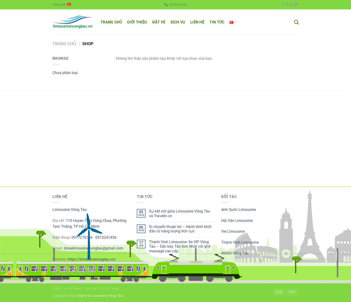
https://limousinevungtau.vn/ (91, 259)
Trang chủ (64, 43)
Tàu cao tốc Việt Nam (101, 288)
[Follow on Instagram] (65, 271)
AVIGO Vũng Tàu (235, 253)
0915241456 (105, 237)
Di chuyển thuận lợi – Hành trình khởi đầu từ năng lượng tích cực (180, 228)
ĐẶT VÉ (158, 22)
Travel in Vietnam (66, 288)
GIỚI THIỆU (137, 22)
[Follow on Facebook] (282, 4)
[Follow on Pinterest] (90, 271)
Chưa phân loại (65, 73)
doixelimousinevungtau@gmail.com (93, 248)
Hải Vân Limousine (237, 220)
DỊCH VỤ (178, 22)
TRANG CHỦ (111, 22)
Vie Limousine (233, 231)
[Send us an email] (291, 4)
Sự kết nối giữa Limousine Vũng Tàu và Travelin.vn (179, 213)
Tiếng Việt (63, 4)
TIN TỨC (216, 22)
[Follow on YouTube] (296, 4)
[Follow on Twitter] (287, 4)
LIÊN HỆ (197, 22)
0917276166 (82, 237)
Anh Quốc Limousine (238, 209)
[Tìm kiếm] (296, 22)
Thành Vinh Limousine (240, 242)
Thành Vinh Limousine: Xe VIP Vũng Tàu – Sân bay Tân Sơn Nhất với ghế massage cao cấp (179, 246)
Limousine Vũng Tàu (69, 209)
